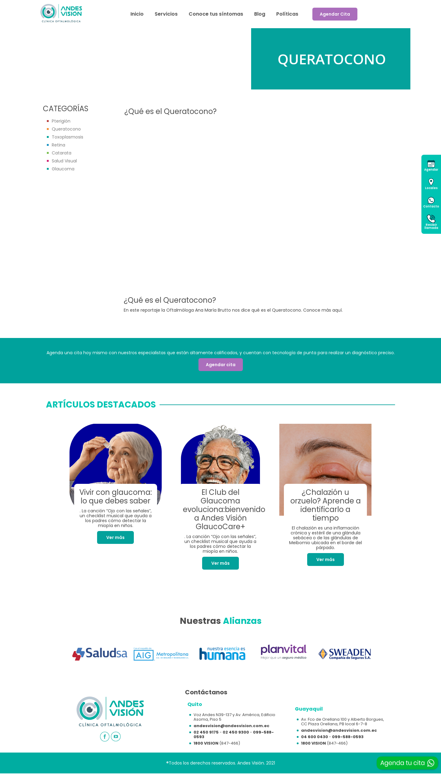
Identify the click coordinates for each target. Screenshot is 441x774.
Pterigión (61, 121)
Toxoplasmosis (67, 137)
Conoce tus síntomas (216, 14)
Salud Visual (64, 161)
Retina (58, 145)
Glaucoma (63, 169)
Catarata (61, 153)
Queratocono (66, 129)
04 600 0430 (314, 737)
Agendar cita (221, 365)
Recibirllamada (431, 226)
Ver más (115, 537)
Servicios (166, 14)
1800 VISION (206, 743)
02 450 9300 (236, 732)
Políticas (287, 14)
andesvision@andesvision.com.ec (232, 726)
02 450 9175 (206, 732)
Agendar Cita (335, 14)
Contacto (431, 206)
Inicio (137, 14)
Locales (431, 188)
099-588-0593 (348, 737)
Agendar (431, 169)
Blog (259, 14)
